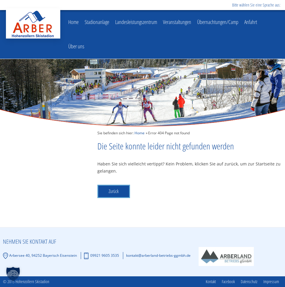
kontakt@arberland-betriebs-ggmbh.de (158, 255)
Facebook (228, 281)
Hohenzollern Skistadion (33, 23)
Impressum (271, 281)
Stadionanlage (97, 21)
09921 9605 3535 (104, 255)
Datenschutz (249, 281)
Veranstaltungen (177, 21)
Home (73, 21)
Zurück (114, 191)
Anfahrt (250, 21)
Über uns (76, 46)
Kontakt (211, 281)
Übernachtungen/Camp (217, 21)
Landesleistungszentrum (136, 21)
